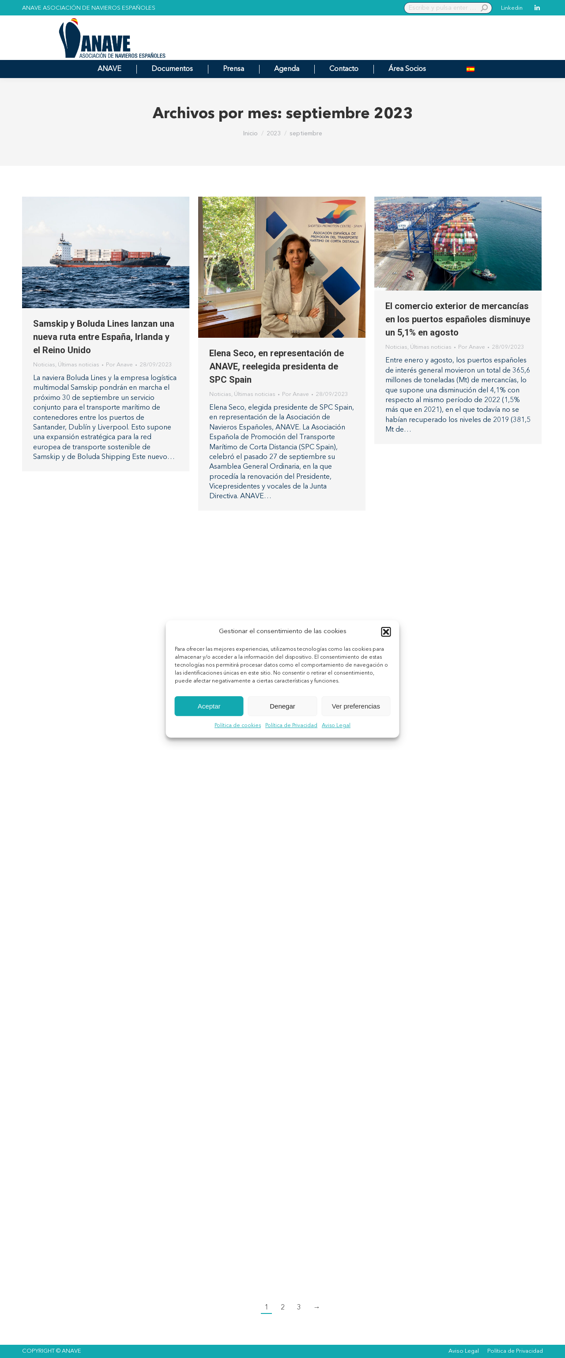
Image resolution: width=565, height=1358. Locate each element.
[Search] (448, 8)
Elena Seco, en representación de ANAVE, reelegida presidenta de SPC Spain (276, 366)
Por (119, 365)
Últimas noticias (78, 365)
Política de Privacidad (291, 726)
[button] (386, 631)
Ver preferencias (356, 706)
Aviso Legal (336, 726)
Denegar (282, 706)
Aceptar (209, 706)
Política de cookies (238, 726)
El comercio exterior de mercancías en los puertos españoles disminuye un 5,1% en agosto (457, 319)
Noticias (44, 365)
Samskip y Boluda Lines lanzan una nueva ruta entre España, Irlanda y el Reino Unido (103, 336)
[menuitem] (470, 69)
